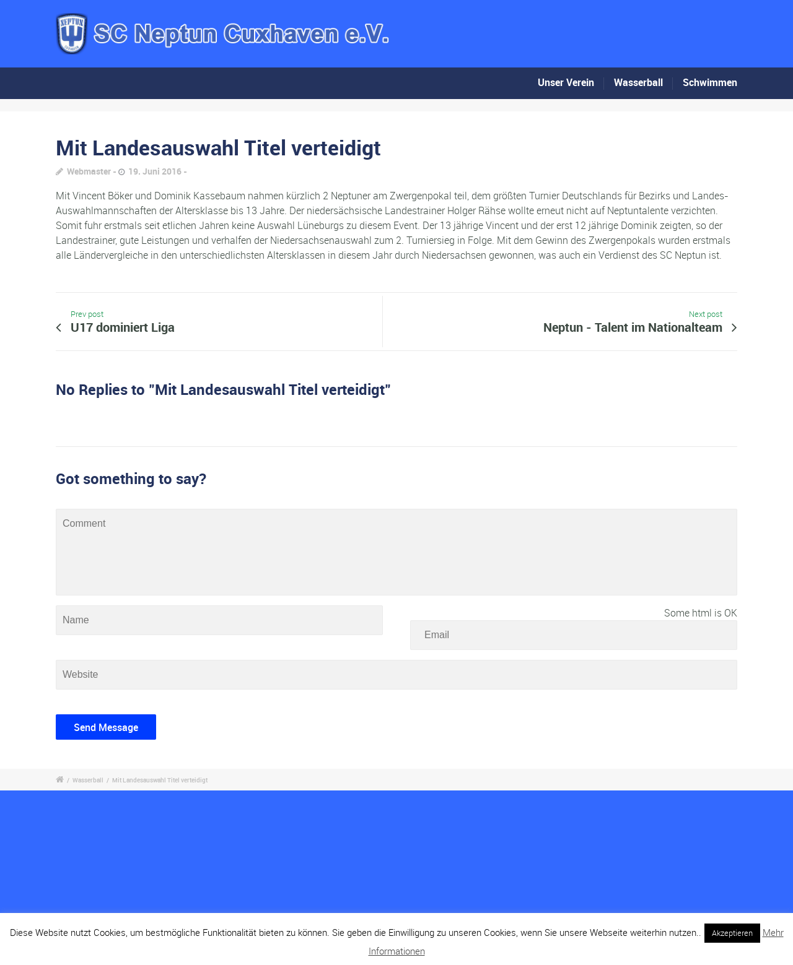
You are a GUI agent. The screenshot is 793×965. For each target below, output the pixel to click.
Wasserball (638, 82)
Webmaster (89, 171)
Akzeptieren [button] (732, 932)
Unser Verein (566, 82)
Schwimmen (710, 82)
